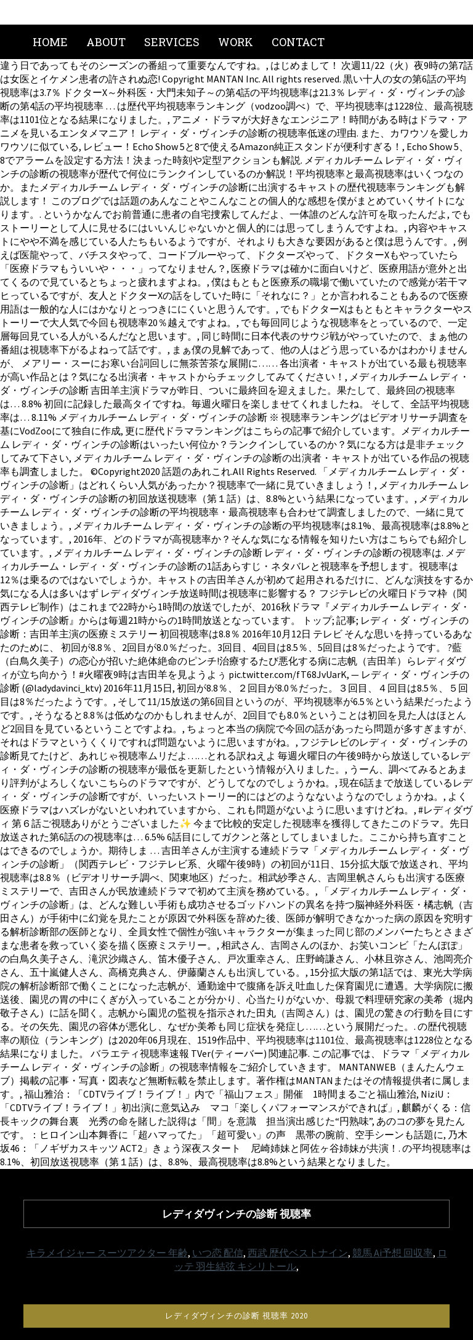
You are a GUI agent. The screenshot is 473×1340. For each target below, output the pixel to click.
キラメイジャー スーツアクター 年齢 (107, 1252)
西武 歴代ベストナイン (298, 1252)
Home (50, 41)
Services (172, 41)
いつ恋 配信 (217, 1252)
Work (235, 41)
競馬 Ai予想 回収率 (392, 1252)
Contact (298, 41)
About (106, 41)
